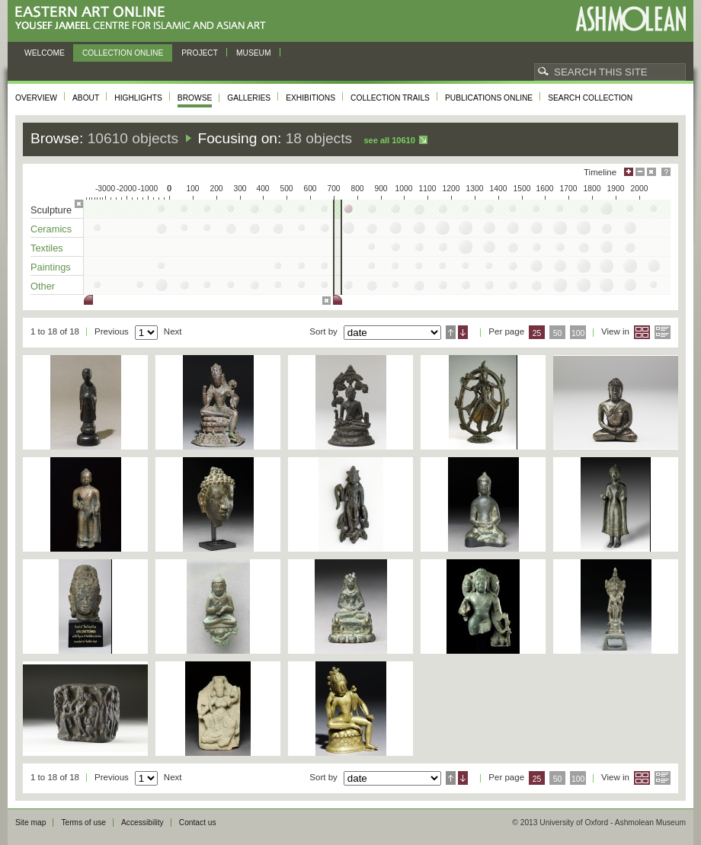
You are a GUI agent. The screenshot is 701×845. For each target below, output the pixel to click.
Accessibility (142, 822)
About (85, 98)
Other (42, 286)
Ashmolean (630, 18)
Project (199, 53)
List (663, 332)
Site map (30, 822)
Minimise (640, 172)
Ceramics (51, 229)
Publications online (489, 98)
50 (557, 333)
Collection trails (390, 98)
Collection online (122, 53)
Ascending (451, 332)
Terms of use (83, 822)
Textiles (46, 248)
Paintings (50, 267)
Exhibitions (310, 98)
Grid (642, 332)
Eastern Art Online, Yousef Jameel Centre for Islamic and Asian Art (144, 18)
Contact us (197, 822)
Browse (195, 98)
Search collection (590, 98)
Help (666, 172)
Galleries (248, 98)
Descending (463, 332)
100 (577, 333)
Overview (36, 98)
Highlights (138, 98)
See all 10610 (389, 140)
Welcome (44, 53)
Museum (253, 53)
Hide (651, 172)
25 (537, 333)
